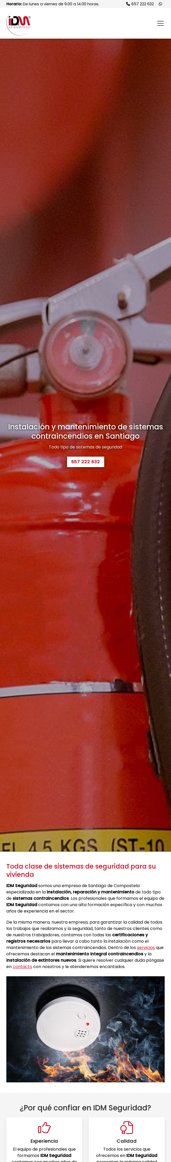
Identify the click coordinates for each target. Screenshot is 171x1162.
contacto (22, 967)
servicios (146, 948)
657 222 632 (85, 462)
